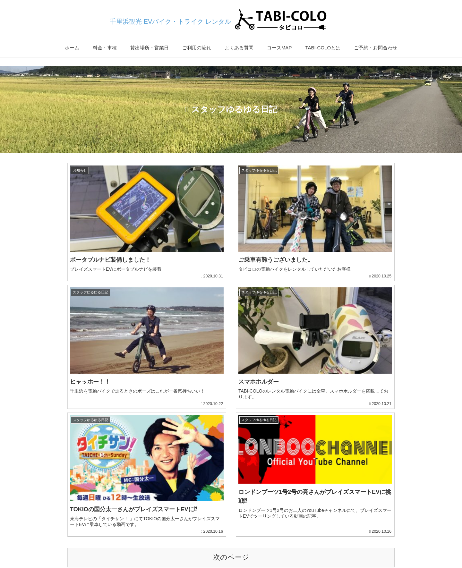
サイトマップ (240, 548)
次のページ (231, 395)
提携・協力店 (273, 548)
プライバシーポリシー (197, 548)
